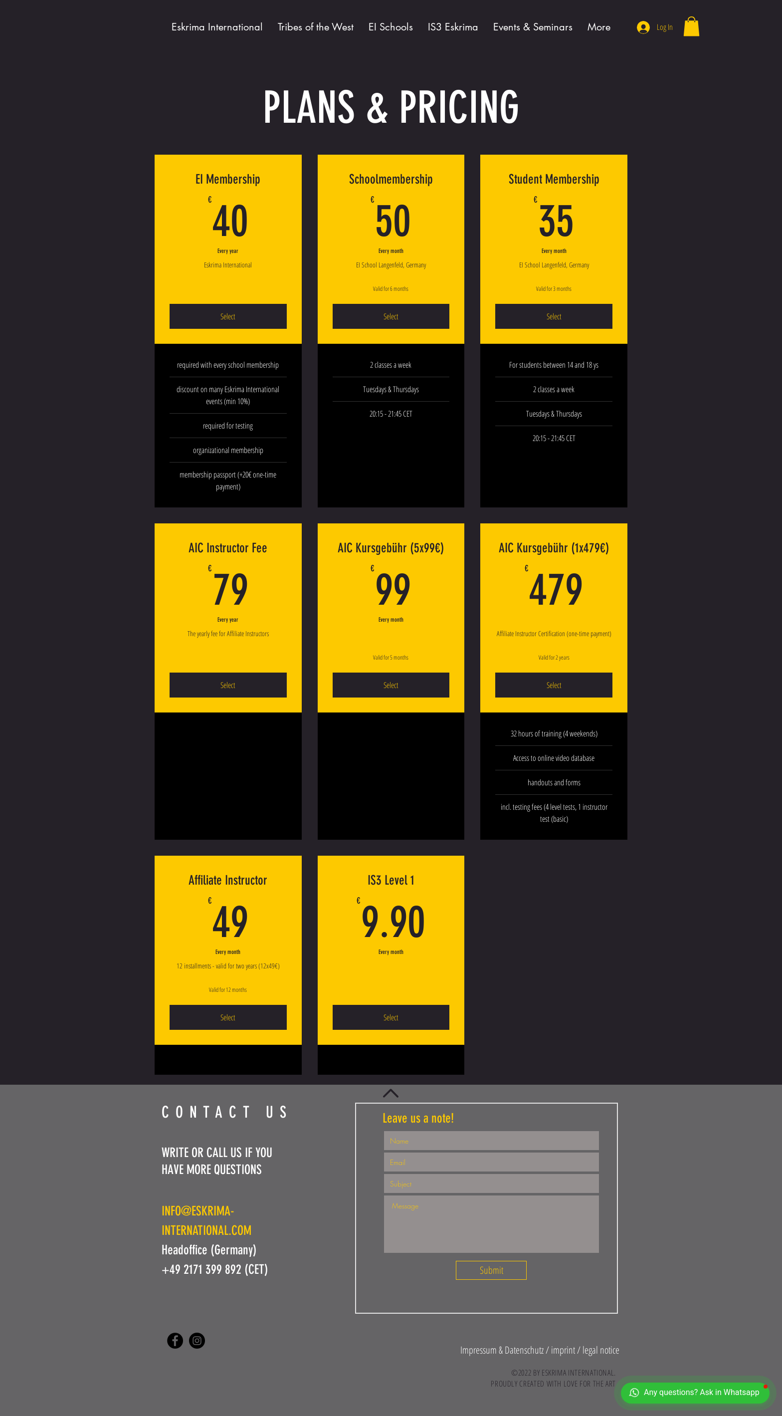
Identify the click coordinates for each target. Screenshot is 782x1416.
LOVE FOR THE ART (590, 1383)
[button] (691, 26)
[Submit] (491, 1270)
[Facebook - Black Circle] (175, 1341)
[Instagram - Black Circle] (197, 1341)
